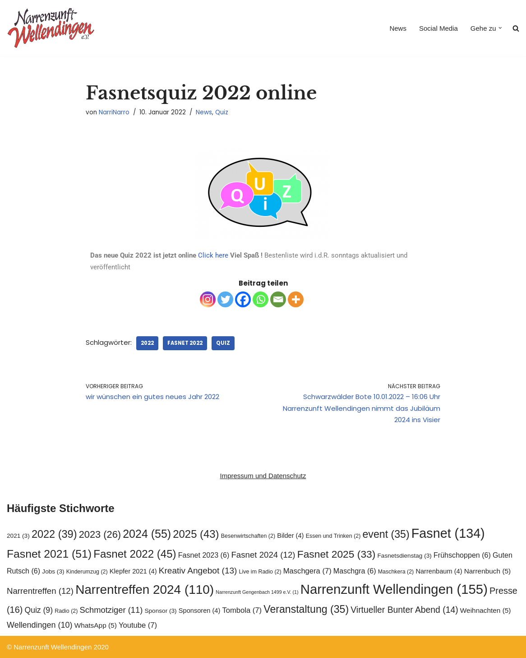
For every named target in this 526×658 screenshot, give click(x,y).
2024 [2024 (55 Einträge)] (147, 533)
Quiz (221, 112)
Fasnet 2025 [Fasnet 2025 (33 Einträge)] (336, 554)
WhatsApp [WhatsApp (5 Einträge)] (95, 625)
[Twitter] (225, 299)
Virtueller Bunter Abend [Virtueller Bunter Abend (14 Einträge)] (404, 610)
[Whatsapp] (260, 299)
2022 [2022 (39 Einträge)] (54, 534)
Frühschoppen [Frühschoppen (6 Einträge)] (462, 555)
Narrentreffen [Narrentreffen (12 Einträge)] (40, 591)
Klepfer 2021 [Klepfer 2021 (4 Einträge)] (133, 571)
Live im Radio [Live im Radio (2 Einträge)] (260, 572)
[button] (500, 28)
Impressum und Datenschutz (263, 475)
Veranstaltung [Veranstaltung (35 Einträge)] (306, 609)
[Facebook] (243, 299)
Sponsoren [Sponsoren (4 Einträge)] (200, 610)
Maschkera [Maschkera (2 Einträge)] (396, 572)
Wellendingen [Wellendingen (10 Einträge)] (40, 625)
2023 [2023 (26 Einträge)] (100, 534)
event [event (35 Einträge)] (386, 534)
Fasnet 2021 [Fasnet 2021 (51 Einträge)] (49, 554)
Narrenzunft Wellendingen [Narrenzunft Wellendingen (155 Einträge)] (394, 589)
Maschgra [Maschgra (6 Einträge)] (354, 571)
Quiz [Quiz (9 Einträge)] (38, 610)
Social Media (438, 28)
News (397, 28)
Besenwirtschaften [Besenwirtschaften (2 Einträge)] (248, 536)
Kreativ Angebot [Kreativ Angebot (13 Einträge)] (198, 570)
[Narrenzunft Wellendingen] (52, 28)
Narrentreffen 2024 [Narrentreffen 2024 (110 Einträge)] (144, 590)
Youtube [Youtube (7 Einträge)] (138, 625)
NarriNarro (114, 112)
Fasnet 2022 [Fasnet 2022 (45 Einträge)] (134, 554)
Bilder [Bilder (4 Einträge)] (290, 535)
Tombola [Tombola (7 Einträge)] (242, 610)
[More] (296, 299)
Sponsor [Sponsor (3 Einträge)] (160, 610)
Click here (213, 255)
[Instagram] (208, 299)
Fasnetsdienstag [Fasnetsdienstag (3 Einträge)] (405, 555)
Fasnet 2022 (185, 343)
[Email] (278, 299)
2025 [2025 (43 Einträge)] (196, 534)
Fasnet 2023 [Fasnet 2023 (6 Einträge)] (204, 555)
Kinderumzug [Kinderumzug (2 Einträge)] (87, 572)
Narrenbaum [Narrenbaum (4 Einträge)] (438, 571)
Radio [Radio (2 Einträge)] (66, 611)
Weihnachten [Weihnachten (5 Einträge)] (485, 610)
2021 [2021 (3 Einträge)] (18, 535)
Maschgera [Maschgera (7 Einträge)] (307, 571)
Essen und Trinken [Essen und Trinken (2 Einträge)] (333, 536)
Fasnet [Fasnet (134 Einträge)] (448, 533)
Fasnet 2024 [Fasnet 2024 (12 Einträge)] (263, 554)
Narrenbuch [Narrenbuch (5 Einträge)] (487, 571)
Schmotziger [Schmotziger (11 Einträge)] (111, 610)
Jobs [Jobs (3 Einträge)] (53, 571)
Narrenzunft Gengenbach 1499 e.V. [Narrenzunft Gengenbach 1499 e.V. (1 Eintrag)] (257, 592)
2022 (147, 343)
